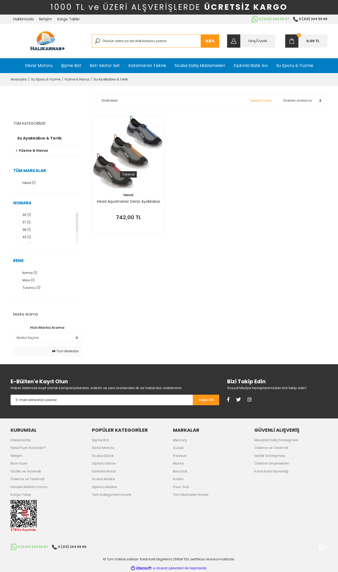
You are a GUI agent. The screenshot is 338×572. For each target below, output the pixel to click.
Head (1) (29, 183)
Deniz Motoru (103, 447)
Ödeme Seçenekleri (271, 463)
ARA (210, 41)
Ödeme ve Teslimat (27, 478)
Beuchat (180, 471)
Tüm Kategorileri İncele (112, 494)
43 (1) (26, 237)
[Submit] (206, 400)
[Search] (155, 41)
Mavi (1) (28, 280)
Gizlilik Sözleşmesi (269, 455)
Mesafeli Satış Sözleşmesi (276, 440)
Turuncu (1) (31, 287)
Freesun (180, 455)
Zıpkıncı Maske (104, 486)
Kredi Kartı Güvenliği (271, 471)
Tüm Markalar (65, 351)
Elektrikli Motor (104, 471)
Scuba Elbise (103, 455)
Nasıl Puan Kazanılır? (28, 447)
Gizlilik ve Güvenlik (26, 471)
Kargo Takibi (68, 19)
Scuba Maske (103, 478)
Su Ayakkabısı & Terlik (110, 79)
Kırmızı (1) (29, 273)
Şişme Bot (100, 440)
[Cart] (306, 41)
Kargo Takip (21, 494)
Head (128, 194)
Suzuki (178, 447)
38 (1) (26, 229)
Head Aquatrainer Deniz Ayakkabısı (128, 201)
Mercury (180, 440)
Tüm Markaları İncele (191, 494)
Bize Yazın (19, 463)
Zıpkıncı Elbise (104, 463)
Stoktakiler (109, 100)
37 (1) (26, 222)
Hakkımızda (23, 19)
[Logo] (47, 41)
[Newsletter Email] (102, 400)
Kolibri (178, 478)
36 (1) (26, 215)
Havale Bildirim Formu (29, 486)
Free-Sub (181, 486)
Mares (178, 463)
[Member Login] (251, 41)
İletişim (45, 19)
